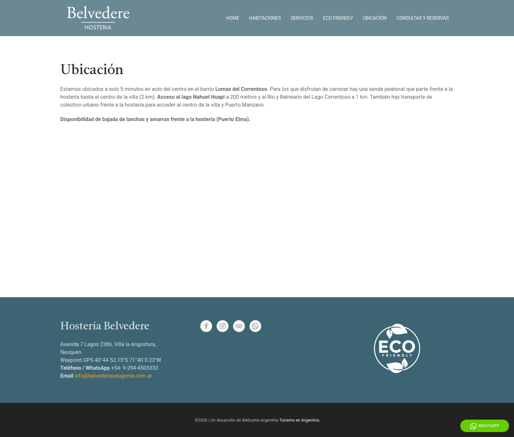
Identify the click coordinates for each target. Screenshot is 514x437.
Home (232, 18)
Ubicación (374, 18)
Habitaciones (265, 18)
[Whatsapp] (255, 326)
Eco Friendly (338, 18)
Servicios (302, 18)
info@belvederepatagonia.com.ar (113, 376)
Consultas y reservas (422, 18)
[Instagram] (222, 326)
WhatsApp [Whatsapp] (484, 426)
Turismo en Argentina (299, 420)
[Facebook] (206, 326)
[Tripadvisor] (239, 326)
